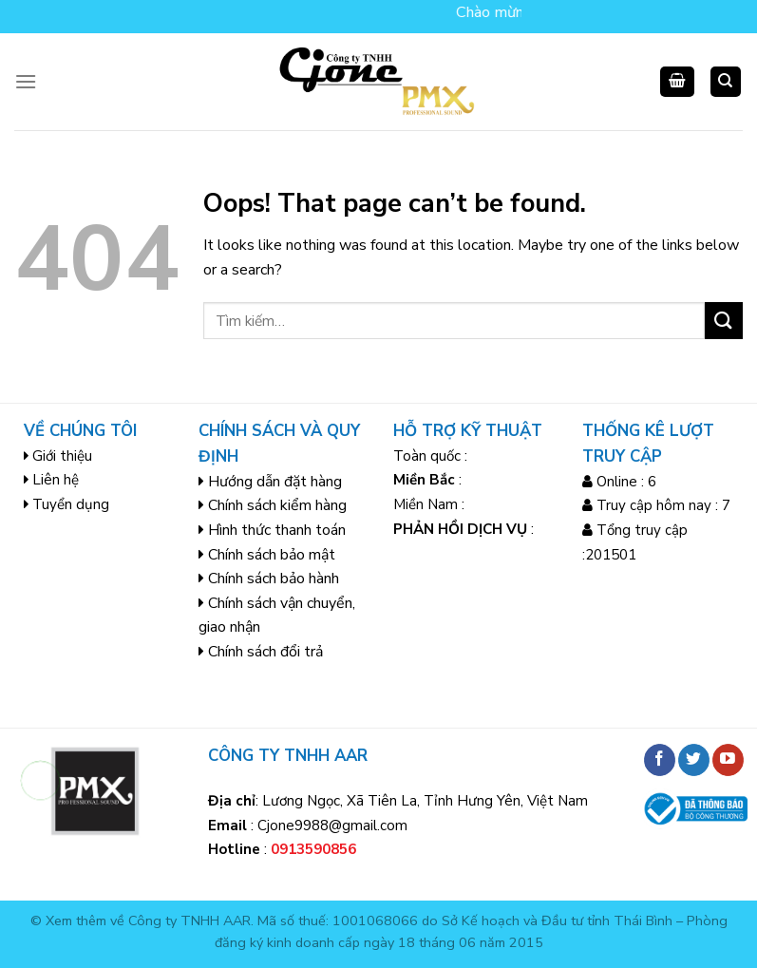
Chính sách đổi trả (265, 651)
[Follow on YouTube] (728, 760)
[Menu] (25, 81)
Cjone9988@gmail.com (332, 825)
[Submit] (724, 320)
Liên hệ (55, 479)
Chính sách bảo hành (273, 578)
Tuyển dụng (70, 504)
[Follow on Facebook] (659, 760)
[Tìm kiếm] (726, 82)
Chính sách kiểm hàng (277, 505)
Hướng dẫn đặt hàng (275, 481)
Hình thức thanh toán (277, 530)
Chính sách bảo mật (271, 554)
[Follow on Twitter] (694, 760)
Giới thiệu (62, 455)
